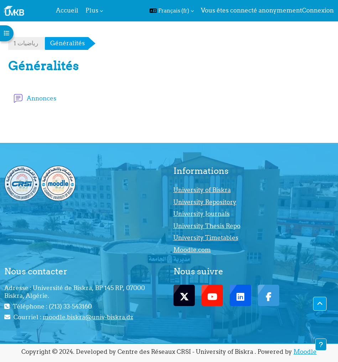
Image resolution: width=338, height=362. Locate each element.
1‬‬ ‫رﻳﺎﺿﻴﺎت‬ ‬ (27, 43)
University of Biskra (202, 190)
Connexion (318, 10)
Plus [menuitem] (91, 10)
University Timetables (205, 238)
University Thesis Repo (206, 226)
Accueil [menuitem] (67, 10)
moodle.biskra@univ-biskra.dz (88, 317)
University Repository (204, 202)
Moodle (305, 352)
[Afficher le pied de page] (321, 344)
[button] (171, 10)
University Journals (201, 214)
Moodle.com (192, 250)
